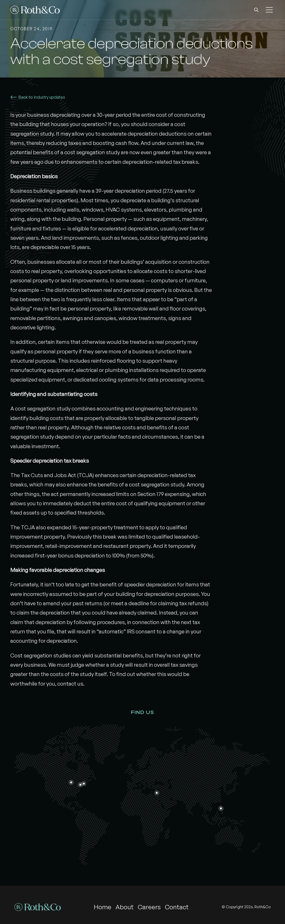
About (124, 907)
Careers (149, 907)
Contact (177, 907)
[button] (256, 10)
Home (102, 907)
